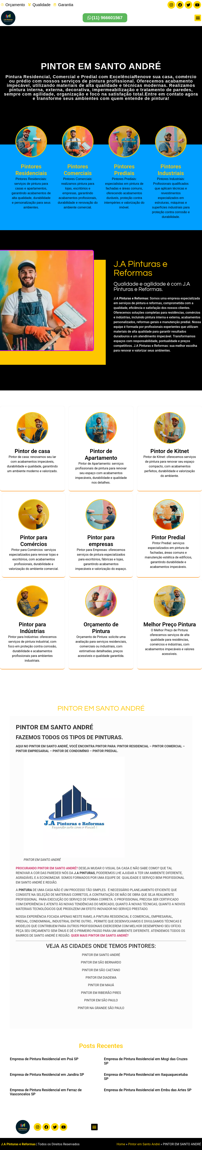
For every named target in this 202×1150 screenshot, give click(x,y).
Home (121, 1143)
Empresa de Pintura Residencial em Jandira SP (47, 1074)
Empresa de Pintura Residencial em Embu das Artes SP (148, 1089)
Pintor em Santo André (144, 1143)
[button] (198, 17)
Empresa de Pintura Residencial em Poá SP (44, 1058)
